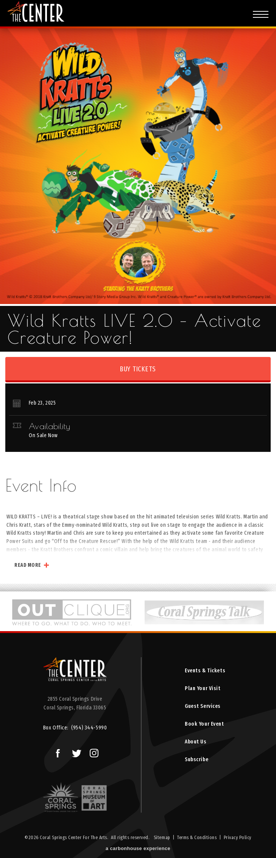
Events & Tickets (205, 670)
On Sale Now (43, 435)
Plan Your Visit (203, 688)
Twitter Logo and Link (74, 751)
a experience (138, 848)
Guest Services (203, 706)
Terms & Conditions (197, 837)
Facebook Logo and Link (55, 751)
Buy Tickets (138, 369)
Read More (27, 565)
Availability (49, 426)
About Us (196, 742)
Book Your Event (204, 724)
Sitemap (162, 837)
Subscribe (196, 759)
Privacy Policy (237, 837)
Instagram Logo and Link (92, 751)
